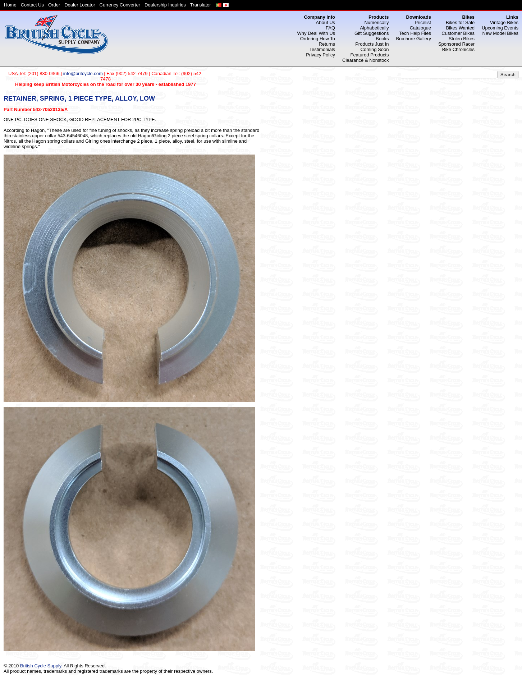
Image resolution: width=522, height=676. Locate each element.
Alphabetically (374, 28)
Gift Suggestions (371, 33)
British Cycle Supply (40, 665)
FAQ (330, 28)
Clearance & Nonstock (365, 60)
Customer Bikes (458, 33)
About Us (325, 22)
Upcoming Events (500, 28)
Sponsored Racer (456, 44)
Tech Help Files (415, 33)
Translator (200, 5)
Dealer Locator (79, 5)
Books (382, 38)
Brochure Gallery (413, 38)
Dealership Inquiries (165, 5)
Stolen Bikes (462, 38)
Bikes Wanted (460, 28)
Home (10, 5)
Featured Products (369, 55)
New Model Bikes (500, 33)
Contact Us (32, 5)
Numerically (376, 22)
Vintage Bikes (504, 22)
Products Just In (372, 44)
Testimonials (322, 49)
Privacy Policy (320, 55)
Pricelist (423, 22)
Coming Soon (375, 49)
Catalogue (420, 28)
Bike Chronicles (458, 49)
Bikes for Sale (460, 22)
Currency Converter (120, 5)
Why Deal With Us (316, 33)
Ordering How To (317, 38)
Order (54, 5)
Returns (327, 44)
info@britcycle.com (83, 73)
